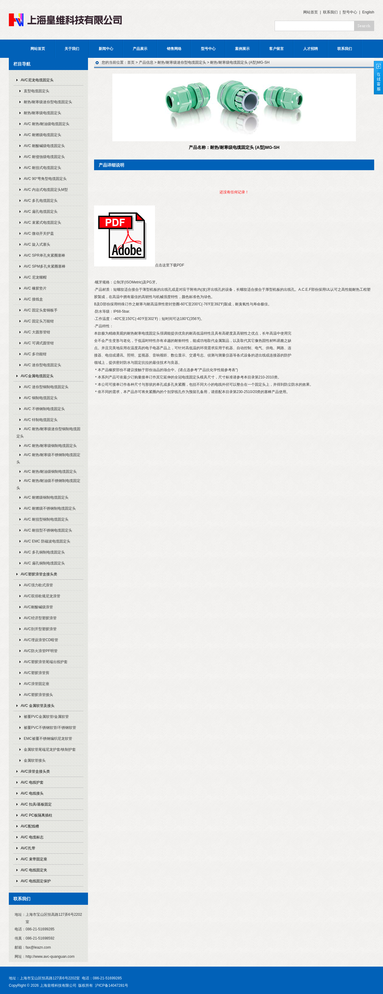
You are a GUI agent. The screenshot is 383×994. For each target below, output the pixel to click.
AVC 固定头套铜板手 (41, 310)
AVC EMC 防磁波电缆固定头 (47, 541)
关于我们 (72, 49)
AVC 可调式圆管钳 (39, 343)
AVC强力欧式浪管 (38, 585)
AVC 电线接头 (32, 793)
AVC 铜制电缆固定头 (41, 398)
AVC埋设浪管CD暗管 (41, 640)
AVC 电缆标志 (32, 837)
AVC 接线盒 (33, 299)
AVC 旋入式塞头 (37, 244)
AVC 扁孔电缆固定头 (41, 211)
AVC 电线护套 (32, 782)
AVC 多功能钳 (35, 354)
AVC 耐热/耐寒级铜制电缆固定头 (50, 446)
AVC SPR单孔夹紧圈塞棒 (44, 255)
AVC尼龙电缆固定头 (37, 80)
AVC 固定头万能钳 (39, 321)
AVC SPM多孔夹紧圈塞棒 (44, 266)
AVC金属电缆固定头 (37, 376)
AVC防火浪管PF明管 (41, 651)
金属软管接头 (35, 760)
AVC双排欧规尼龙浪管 (42, 596)
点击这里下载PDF (169, 265)
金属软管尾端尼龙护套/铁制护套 (50, 749)
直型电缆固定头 (36, 91)
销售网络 (174, 49)
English (368, 12)
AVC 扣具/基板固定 (36, 804)
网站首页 (310, 12)
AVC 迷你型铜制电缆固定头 (46, 387)
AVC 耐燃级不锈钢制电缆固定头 (50, 508)
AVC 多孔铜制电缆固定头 (44, 552)
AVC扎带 (28, 848)
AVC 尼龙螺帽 (35, 277)
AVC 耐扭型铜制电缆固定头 (46, 519)
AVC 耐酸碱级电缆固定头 (44, 146)
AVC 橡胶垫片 (35, 288)
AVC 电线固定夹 (34, 870)
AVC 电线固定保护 (36, 881)
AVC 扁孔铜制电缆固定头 (44, 563)
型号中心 (350, 12)
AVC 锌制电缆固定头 (41, 420)
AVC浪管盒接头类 (35, 771)
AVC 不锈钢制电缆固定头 (44, 409)
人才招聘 (310, 49)
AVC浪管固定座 (36, 684)
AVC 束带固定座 (34, 859)
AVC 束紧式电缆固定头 (42, 222)
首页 (131, 62)
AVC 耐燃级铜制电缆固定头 (46, 497)
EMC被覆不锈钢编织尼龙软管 (48, 738)
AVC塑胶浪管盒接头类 (39, 574)
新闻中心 (106, 49)
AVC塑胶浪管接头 (38, 695)
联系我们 (330, 12)
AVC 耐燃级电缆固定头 (42, 135)
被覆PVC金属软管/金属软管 (46, 717)
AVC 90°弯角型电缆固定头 (45, 179)
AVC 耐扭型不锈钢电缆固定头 (48, 530)
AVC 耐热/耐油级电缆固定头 (46, 124)
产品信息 (146, 62)
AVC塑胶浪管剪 (36, 673)
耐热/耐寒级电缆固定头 (42, 113)
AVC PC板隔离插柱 (36, 815)
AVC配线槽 (30, 826)
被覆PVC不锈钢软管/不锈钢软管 (50, 727)
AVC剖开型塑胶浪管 (40, 629)
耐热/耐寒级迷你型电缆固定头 (48, 102)
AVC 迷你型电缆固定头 (42, 365)
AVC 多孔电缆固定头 (41, 200)
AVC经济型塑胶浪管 (40, 618)
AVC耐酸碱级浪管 (38, 607)
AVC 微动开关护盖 (39, 233)
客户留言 (276, 49)
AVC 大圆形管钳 (37, 332)
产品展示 (140, 49)
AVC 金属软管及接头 (37, 706)
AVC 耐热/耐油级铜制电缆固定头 (50, 471)
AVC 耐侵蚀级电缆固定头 (44, 157)
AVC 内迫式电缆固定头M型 (46, 190)
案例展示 (242, 49)
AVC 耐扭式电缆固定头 (42, 168)
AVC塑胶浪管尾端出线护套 (46, 662)
